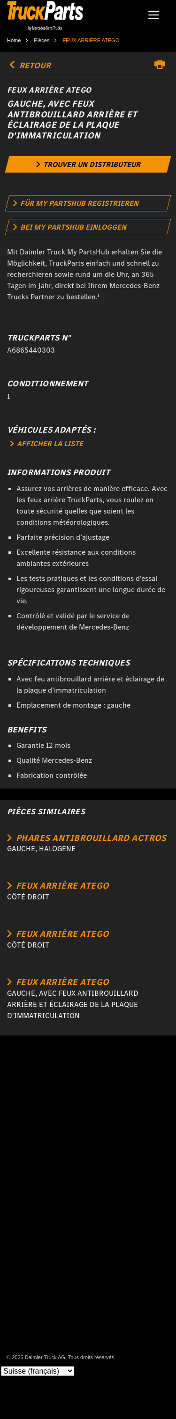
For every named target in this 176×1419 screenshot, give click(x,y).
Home (14, 40)
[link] (88, 164)
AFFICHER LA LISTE (46, 444)
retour (29, 65)
